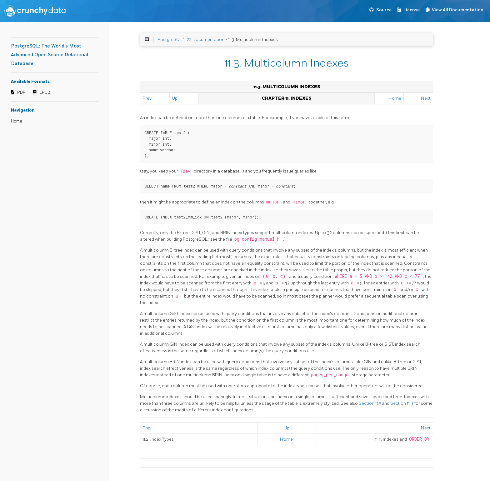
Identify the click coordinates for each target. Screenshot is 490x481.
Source (384, 10)
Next (426, 98)
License (411, 10)
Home (16, 121)
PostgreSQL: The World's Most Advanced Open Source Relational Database (49, 55)
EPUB (44, 92)
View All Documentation (457, 10)
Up (175, 98)
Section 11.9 (402, 403)
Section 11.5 (370, 403)
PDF (21, 92)
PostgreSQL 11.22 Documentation (191, 39)
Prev (147, 98)
